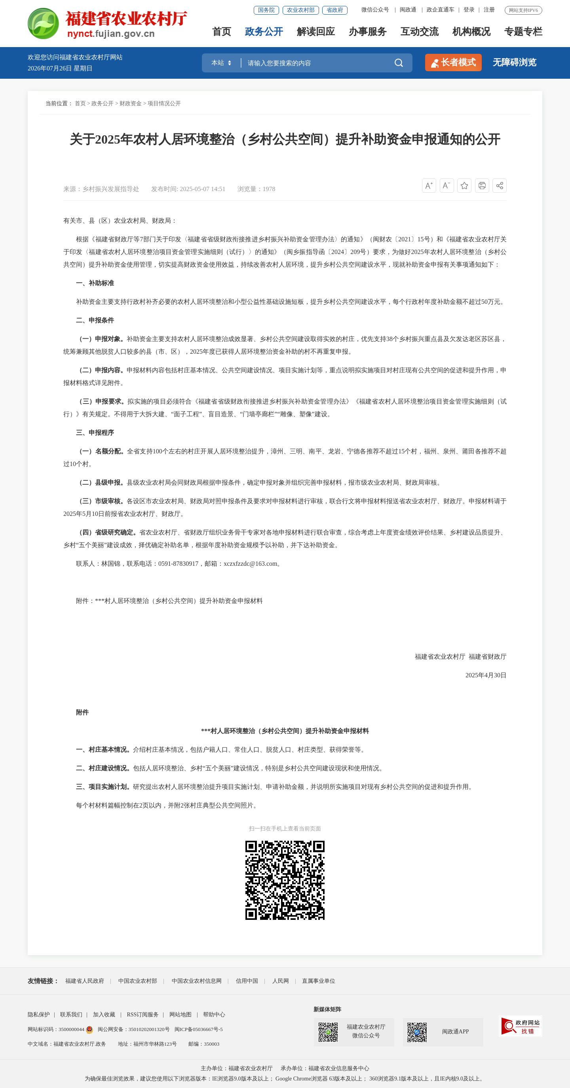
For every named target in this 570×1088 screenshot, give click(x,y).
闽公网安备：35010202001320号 (134, 1029)
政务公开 (264, 32)
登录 (469, 10)
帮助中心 (214, 1015)
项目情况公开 (164, 103)
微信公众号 (375, 10)
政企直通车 (440, 10)
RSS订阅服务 (143, 1015)
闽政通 (408, 10)
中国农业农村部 (137, 981)
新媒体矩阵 (327, 1009)
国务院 (266, 10)
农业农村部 (301, 10)
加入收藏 (104, 1015)
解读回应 (316, 32)
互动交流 (420, 32)
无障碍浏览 (514, 62)
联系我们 (71, 1015)
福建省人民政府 (84, 981)
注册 (489, 10)
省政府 (335, 10)
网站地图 (180, 1015)
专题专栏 (523, 32)
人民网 (280, 981)
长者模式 (453, 62)
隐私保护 (39, 1015)
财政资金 (131, 103)
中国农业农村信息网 (197, 981)
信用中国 (247, 981)
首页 (221, 32)
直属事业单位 (318, 981)
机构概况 (471, 32)
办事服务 (368, 32)
